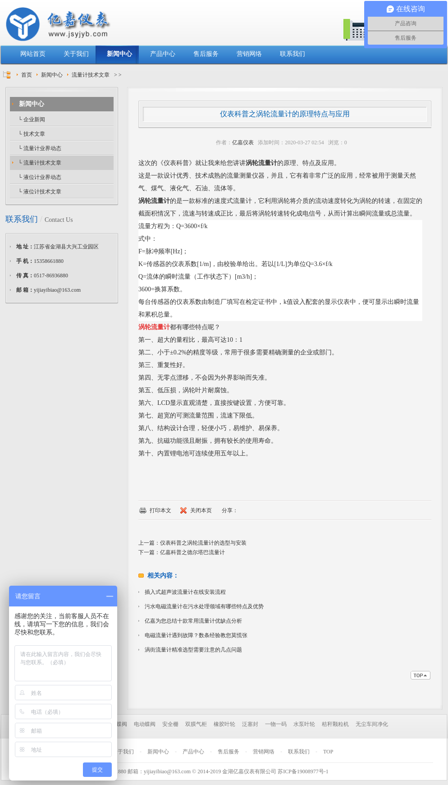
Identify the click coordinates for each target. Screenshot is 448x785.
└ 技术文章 (31, 134)
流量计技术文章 (91, 75)
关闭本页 (201, 510)
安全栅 (170, 724)
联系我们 (292, 53)
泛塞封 (250, 724)
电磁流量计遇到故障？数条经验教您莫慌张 (196, 635)
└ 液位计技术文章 (39, 191)
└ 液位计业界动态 (39, 177)
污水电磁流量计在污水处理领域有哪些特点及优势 (204, 606)
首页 (26, 75)
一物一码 (276, 724)
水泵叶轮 (304, 724)
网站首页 (33, 53)
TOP (328, 751)
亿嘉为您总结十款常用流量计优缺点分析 (193, 621)
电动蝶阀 (144, 724)
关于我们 (76, 53)
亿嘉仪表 (243, 142)
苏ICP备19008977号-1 (303, 771)
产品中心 (162, 53)
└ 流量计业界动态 (39, 148)
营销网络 (249, 53)
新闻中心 (119, 53)
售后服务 (206, 53)
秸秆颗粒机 (335, 724)
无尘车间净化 (372, 724)
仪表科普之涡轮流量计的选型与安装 (203, 543)
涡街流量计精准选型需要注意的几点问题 (193, 650)
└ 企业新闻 (31, 119)
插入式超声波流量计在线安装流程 (185, 592)
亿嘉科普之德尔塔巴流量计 (192, 552)
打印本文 (160, 510)
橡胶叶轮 (224, 724)
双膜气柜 (196, 724)
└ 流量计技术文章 (39, 163)
